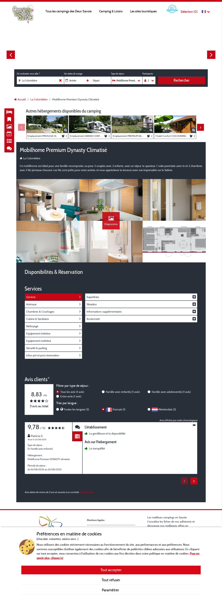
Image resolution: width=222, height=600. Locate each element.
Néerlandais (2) (167, 409)
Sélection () (189, 12)
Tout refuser (111, 580)
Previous (11, 55)
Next (211, 55)
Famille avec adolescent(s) (171, 392)
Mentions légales (96, 520)
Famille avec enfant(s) (123, 392)
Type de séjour (117, 73)
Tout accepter (111, 570)
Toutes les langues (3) (76, 409)
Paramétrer (111, 590)
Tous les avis (72, 392)
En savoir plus (87, 492)
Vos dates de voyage (73, 73)
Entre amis (70, 396)
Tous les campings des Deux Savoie (68, 11)
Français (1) (119, 409)
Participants (147, 73)
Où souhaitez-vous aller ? (28, 73)
